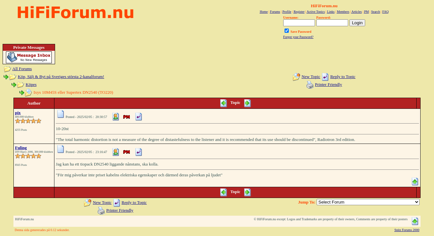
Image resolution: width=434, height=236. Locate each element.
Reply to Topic (342, 76)
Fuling (21, 147)
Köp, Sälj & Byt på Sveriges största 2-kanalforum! (61, 76)
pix (18, 112)
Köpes (31, 84)
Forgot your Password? (298, 37)
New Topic (311, 76)
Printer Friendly (328, 84)
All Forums (22, 68)
